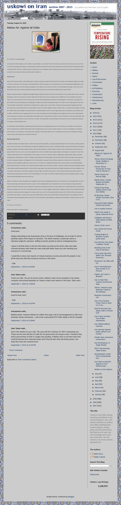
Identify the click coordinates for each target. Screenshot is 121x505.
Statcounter (94, 474)
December (99, 137)
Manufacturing (98, 100)
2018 (95, 113)
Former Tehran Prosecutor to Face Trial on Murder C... (103, 169)
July (97, 374)
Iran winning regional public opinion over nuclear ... (103, 332)
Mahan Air (27, 218)
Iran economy (18, 218)
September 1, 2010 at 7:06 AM (23, 284)
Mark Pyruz (98, 454)
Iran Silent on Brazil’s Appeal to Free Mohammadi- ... (103, 364)
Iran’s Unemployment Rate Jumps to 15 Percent (103, 269)
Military (95, 70)
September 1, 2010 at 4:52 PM (23, 303)
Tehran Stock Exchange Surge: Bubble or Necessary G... (104, 161)
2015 (95, 116)
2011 (95, 130)
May (97, 381)
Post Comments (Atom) (27, 360)
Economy (96, 91)
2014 (95, 120)
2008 (95, 402)
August (98, 150)
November (99, 140)
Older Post (80, 355)
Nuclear (95, 73)
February (99, 391)
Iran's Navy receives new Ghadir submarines (102, 318)
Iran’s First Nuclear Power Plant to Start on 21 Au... (103, 303)
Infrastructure (97, 97)
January (98, 394)
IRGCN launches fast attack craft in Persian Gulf (104, 311)
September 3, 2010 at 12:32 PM (23, 345)
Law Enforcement (99, 79)
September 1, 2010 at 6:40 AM (23, 267)
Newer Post (12, 355)
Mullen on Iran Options (103, 369)
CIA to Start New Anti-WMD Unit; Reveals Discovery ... (103, 255)
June (97, 377)
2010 (95, 134)
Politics (95, 85)
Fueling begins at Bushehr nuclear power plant (102, 236)
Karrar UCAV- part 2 (102, 225)
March (97, 388)
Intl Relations (97, 88)
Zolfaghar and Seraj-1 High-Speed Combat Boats (103, 220)
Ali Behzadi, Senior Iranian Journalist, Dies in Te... (104, 197)
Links (94, 103)
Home (46, 355)
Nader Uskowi (99, 457)
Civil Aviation (97, 82)
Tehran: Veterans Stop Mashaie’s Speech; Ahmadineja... (103, 290)
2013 (95, 123)
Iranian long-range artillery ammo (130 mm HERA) (103, 190)
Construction (97, 94)
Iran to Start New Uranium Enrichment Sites (103, 282)
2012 (95, 127)
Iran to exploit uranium (103, 209)
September (99, 147)
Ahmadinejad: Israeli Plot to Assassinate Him (103, 356)
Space (94, 76)
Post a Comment (15, 350)
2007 (95, 406)
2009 (95, 399)
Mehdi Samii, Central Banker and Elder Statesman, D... (103, 182)
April (97, 384)
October (98, 143)
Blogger (71, 497)
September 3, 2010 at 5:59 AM (23, 320)
